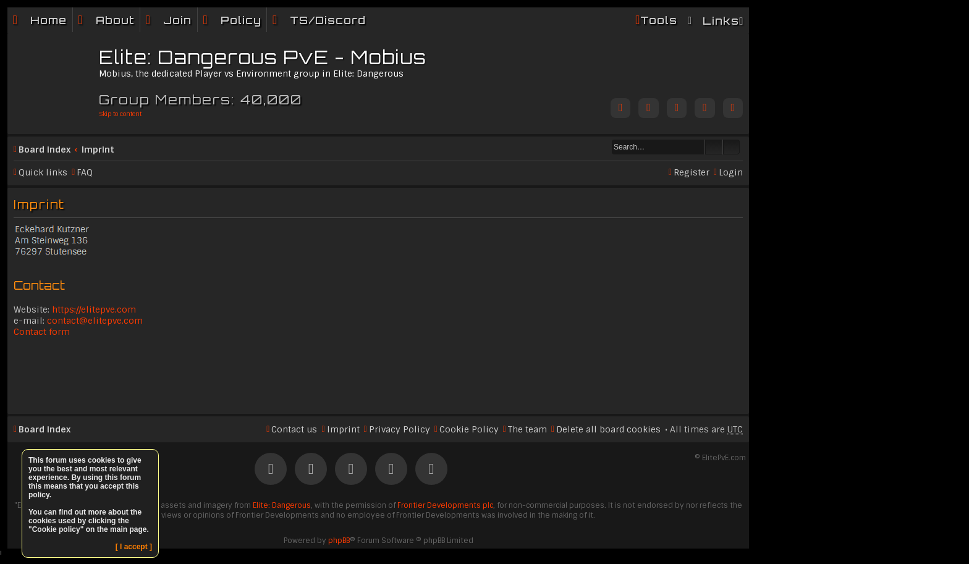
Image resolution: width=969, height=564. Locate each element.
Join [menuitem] (177, 20)
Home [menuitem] (48, 20)
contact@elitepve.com (95, 320)
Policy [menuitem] (241, 20)
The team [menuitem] (527, 429)
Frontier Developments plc (445, 505)
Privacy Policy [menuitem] (399, 429)
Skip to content (120, 114)
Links (721, 20)
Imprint (98, 149)
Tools (658, 20)
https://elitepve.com (94, 309)
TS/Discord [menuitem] (328, 20)
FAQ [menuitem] (85, 172)
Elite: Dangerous (282, 505)
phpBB (339, 540)
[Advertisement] (378, 374)
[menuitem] (106, 20)
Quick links (43, 172)
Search (714, 147)
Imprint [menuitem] (343, 429)
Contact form (42, 331)
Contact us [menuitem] (294, 429)
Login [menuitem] (731, 172)
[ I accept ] (134, 546)
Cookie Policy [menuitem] (469, 429)
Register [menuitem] (691, 172)
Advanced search (731, 147)
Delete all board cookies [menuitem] (608, 429)
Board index (44, 149)
